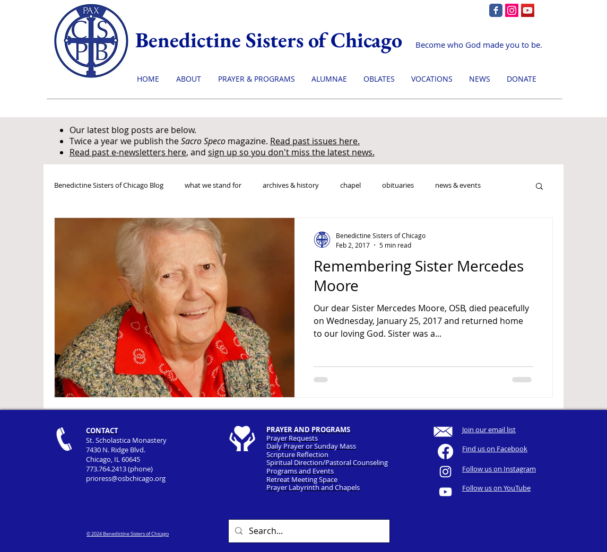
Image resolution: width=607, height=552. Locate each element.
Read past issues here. (315, 141)
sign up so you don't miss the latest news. (291, 152)
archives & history (291, 185)
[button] (539, 186)
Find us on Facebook (494, 448)
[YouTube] (527, 10)
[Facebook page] (495, 10)
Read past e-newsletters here (128, 152)
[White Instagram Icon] (445, 471)
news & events (458, 185)
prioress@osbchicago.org (126, 478)
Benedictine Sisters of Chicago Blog (108, 185)
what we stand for (213, 185)
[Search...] (308, 531)
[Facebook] (445, 451)
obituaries (398, 185)
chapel (350, 185)
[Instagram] (511, 10)
